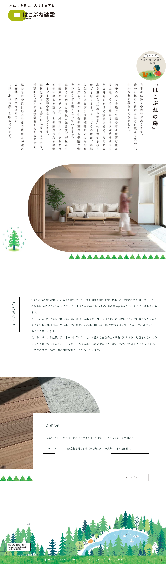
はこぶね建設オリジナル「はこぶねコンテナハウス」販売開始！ (98, 438)
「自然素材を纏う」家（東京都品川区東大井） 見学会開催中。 (98, 448)
